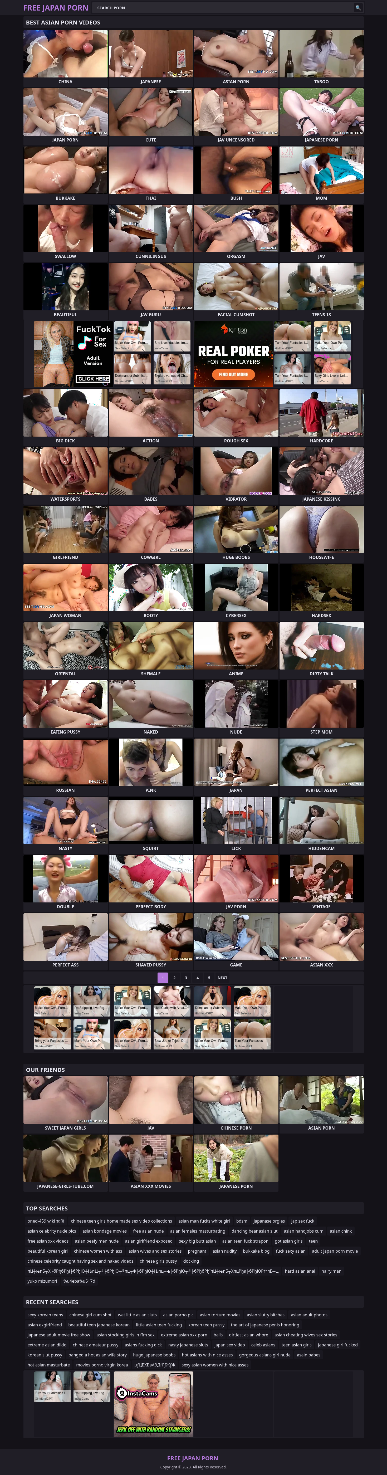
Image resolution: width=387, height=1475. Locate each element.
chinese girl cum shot (91, 1315)
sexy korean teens (45, 1315)
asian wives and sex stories (155, 1251)
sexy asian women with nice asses (215, 1365)
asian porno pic (178, 1315)
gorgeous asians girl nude (265, 1355)
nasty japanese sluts (188, 1345)
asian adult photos (309, 1315)
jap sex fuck (302, 1221)
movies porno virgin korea (102, 1365)
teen (313, 1241)
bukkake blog (256, 1251)
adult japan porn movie (335, 1251)
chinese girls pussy (158, 1261)
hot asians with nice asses (207, 1355)
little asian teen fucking (159, 1325)
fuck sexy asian (291, 1251)
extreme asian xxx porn (184, 1335)
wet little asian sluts (137, 1315)
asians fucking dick (143, 1345)
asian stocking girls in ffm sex (125, 1335)
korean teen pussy (206, 1325)
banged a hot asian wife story (97, 1355)
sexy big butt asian (197, 1241)
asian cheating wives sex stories (306, 1335)
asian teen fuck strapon (245, 1241)
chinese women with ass (98, 1251)
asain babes (308, 1355)
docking (191, 1261)
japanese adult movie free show (59, 1335)
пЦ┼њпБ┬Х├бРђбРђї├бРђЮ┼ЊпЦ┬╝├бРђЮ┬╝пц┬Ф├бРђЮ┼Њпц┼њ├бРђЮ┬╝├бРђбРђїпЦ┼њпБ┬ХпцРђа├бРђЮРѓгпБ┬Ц (153, 1271)
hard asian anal (300, 1271)
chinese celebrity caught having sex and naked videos (81, 1261)
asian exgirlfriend (45, 1325)
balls (218, 1335)
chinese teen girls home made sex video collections (121, 1221)
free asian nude (148, 1231)
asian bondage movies (104, 1231)
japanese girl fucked (338, 1345)
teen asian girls (297, 1345)
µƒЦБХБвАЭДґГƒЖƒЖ (154, 1365)
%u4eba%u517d (79, 1281)
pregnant (197, 1251)
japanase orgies (269, 1221)
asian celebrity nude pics (52, 1231)
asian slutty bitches (266, 1315)
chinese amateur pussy (95, 1345)
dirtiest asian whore (248, 1335)
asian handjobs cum (304, 1231)
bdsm (241, 1221)
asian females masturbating (198, 1231)
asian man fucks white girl (204, 1221)
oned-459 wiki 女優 (46, 1221)
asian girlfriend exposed (149, 1241)
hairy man (331, 1271)
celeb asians (263, 1345)
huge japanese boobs (154, 1355)
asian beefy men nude (97, 1241)
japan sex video (229, 1345)
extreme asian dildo (47, 1345)
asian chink (341, 1231)
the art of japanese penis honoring (265, 1325)
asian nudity (225, 1251)
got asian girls (289, 1241)
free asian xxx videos (48, 1241)
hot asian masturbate (49, 1365)
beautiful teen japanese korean (99, 1325)
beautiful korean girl (48, 1251)
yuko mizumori (42, 1281)
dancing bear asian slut (254, 1231)
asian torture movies (220, 1315)
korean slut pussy (45, 1355)
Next (222, 977)
